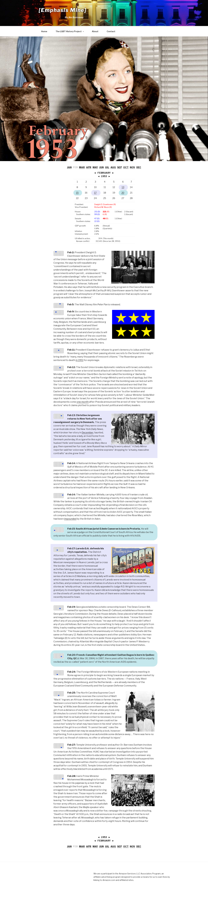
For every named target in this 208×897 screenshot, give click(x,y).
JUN (101, 167)
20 (122, 192)
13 (123, 187)
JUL (107, 167)
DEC (138, 167)
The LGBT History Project (70, 31)
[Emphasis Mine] (63, 10)
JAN (69, 167)
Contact (111, 31)
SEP (119, 167)
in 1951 (79, 360)
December (87, 432)
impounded (70, 518)
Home (44, 31)
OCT (126, 167)
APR (88, 167)
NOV (132, 167)
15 (77, 192)
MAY (95, 167)
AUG (113, 167)
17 (95, 192)
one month (83, 401)
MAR (82, 167)
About (95, 31)
